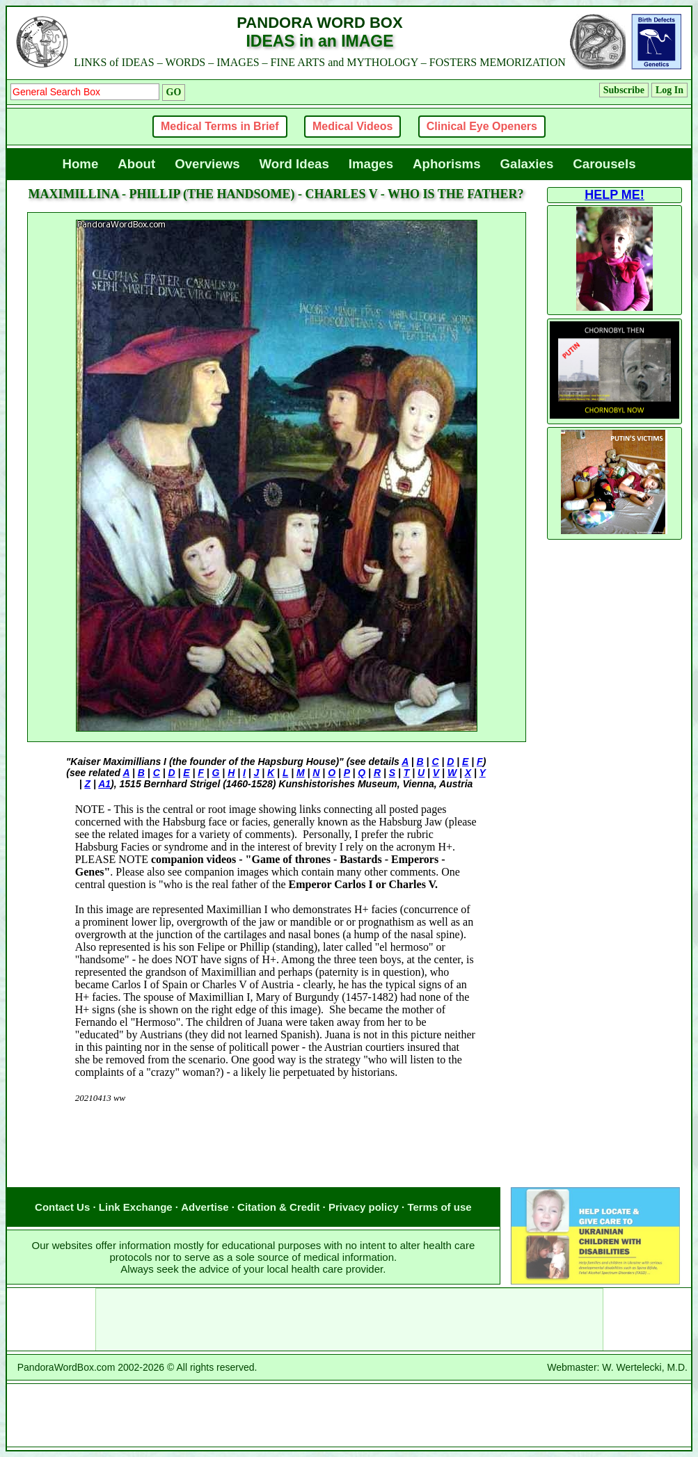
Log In (669, 90)
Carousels (604, 163)
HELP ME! (614, 195)
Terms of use (439, 1207)
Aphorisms (446, 163)
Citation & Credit (278, 1207)
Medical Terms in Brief (220, 126)
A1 (104, 783)
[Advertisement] (276, 1159)
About (136, 163)
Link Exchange (136, 1207)
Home (80, 163)
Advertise (204, 1207)
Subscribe (623, 90)
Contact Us (62, 1207)
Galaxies (527, 163)
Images (371, 163)
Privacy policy (363, 1207)
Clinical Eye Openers (482, 126)
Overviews (207, 163)
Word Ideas (294, 163)
